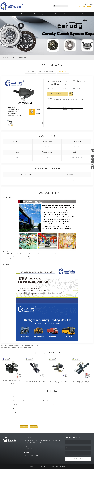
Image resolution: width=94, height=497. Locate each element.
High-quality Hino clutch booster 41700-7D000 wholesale (82, 382)
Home (86, 4)
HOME (5, 57)
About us (23, 14)
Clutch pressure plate (46, 71)
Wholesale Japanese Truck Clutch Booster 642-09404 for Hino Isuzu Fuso (12, 382)
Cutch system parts (39, 14)
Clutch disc (30, 71)
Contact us (86, 14)
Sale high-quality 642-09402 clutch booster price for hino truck (35, 382)
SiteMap (91, 4)
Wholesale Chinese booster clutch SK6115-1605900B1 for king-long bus (58, 382)
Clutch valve (22, 57)
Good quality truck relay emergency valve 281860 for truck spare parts (22, 345)
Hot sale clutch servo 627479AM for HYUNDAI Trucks (16, 347)
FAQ (54, 14)
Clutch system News (70, 14)
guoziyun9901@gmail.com (31, 455)
